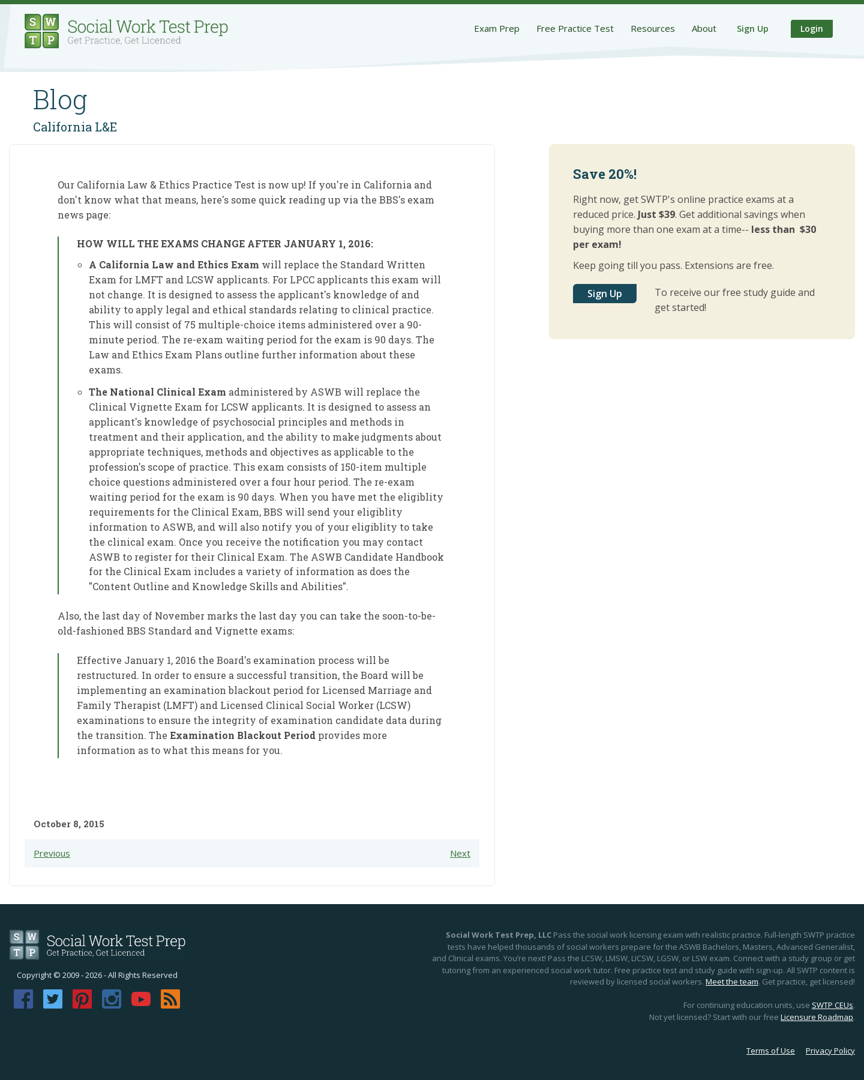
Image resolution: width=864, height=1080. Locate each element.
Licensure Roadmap (817, 1017)
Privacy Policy (830, 1050)
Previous (52, 853)
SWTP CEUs (832, 1005)
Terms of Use (770, 1050)
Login (811, 28)
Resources (653, 28)
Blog (60, 99)
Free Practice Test (575, 28)
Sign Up (753, 28)
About (704, 28)
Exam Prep (497, 28)
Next (460, 853)
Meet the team (732, 981)
